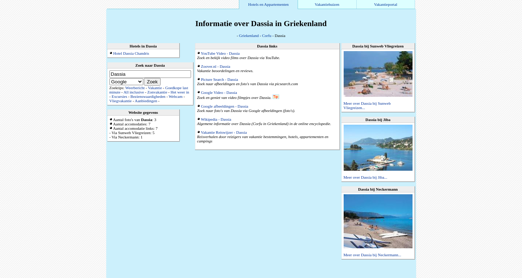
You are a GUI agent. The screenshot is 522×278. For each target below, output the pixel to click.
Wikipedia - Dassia (216, 119)
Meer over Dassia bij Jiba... (366, 177)
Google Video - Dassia (219, 92)
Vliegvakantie (120, 101)
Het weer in (179, 92)
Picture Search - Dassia (219, 79)
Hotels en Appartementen (268, 4)
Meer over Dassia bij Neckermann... (372, 255)
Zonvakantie (157, 92)
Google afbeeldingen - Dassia (224, 106)
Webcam (175, 96)
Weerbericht (135, 88)
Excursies (119, 96)
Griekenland (248, 35)
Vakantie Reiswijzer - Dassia (224, 132)
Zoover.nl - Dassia (215, 66)
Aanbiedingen (146, 101)
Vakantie (155, 88)
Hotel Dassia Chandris (131, 53)
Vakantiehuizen (327, 4)
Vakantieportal (385, 4)
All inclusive (134, 92)
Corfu (267, 35)
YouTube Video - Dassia (220, 53)
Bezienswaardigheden (148, 96)
